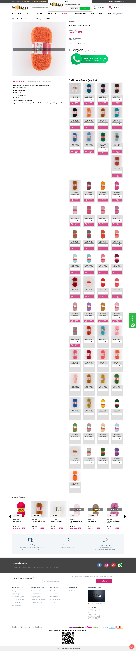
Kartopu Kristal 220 (74, 314)
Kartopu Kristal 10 (75, 96)
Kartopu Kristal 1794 (117, 266)
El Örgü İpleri (17, 13)
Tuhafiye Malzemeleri (18, 599)
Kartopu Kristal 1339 (103, 387)
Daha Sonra (74, 9)
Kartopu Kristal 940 (75, 121)
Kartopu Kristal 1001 (75, 338)
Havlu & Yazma (51, 13)
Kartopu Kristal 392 (102, 459)
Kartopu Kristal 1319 (89, 387)
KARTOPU (16, 519)
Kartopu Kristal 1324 (103, 121)
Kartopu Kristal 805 (116, 217)
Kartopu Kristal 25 (75, 459)
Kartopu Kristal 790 (116, 338)
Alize (29, 13)
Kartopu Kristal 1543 (117, 435)
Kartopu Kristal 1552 (75, 266)
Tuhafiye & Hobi (80, 13)
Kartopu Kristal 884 (102, 435)
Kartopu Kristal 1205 (89, 121)
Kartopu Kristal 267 (88, 338)
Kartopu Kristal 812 (116, 290)
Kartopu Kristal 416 (116, 411)
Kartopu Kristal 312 (102, 193)
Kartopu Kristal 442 (74, 435)
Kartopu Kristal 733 (88, 217)
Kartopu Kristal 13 (89, 459)
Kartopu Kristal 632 (102, 96)
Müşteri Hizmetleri (55, 599)
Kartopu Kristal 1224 (75, 387)
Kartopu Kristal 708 (88, 314)
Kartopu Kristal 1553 (89, 266)
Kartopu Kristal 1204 (103, 363)
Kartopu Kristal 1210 (117, 169)
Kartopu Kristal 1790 (103, 266)
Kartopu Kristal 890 (116, 96)
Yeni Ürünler (53, 594)
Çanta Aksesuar (97, 13)
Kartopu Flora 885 (94, 521)
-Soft (58, 648)
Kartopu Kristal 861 (88, 435)
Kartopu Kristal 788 (116, 314)
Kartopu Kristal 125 (74, 290)
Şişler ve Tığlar (16, 594)
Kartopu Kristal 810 (74, 363)
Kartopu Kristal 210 (74, 484)
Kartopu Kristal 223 (88, 290)
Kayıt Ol (101, 7)
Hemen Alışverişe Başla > (116, 1)
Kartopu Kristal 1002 (89, 242)
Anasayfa (52, 591)
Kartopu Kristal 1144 (89, 363)
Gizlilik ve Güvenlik (36, 602)
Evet (85, 9)
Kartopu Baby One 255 (76, 522)
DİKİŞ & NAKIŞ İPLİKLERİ (115, 13)
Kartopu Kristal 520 (88, 96)
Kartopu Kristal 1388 (89, 411)
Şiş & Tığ (39, 13)
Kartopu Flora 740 (19, 521)
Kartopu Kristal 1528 (75, 145)
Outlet (67, 13)
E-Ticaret (62, 648)
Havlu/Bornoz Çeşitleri (18, 596)
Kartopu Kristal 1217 (117, 242)
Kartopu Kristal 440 (116, 193)
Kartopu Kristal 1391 (117, 387)
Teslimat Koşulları (36, 591)
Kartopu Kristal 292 (88, 193)
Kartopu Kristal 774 (102, 217)
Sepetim (52, 602)
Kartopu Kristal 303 (102, 314)
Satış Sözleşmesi (36, 596)
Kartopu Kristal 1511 (116, 121)
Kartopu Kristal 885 (75, 242)
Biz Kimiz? (72, 591)
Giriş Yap (95, 7)
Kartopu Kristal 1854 (75, 193)
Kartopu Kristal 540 (116, 145)
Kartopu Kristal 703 (116, 459)
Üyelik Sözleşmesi (36, 594)
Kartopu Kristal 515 (102, 338)
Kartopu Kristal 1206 (117, 363)
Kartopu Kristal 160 (102, 290)
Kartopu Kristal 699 (75, 217)
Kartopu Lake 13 (56, 521)
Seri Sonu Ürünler (17, 602)
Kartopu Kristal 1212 (103, 242)
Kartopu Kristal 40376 (103, 146)
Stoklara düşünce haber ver (86, 44)
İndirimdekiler (54, 596)
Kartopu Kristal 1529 (89, 145)
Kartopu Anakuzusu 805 (113, 522)
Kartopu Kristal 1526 (75, 411)
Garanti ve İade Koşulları (38, 599)
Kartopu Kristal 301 (102, 411)
